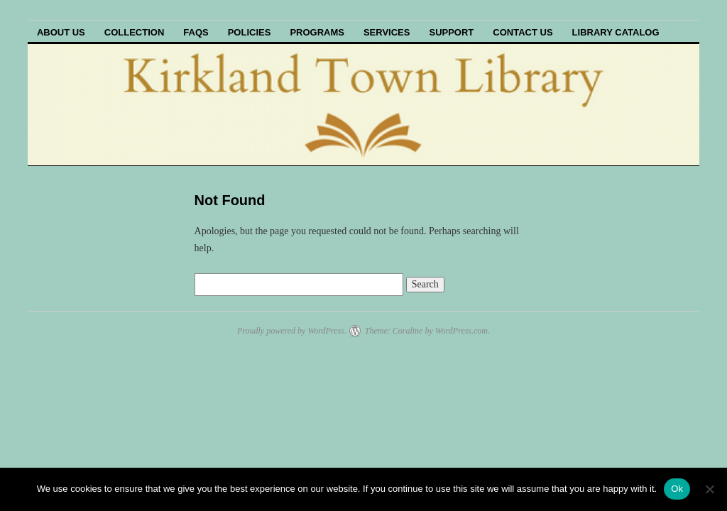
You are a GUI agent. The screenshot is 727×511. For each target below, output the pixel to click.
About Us (61, 32)
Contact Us (522, 32)
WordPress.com (461, 331)
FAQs (195, 32)
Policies (249, 32)
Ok (677, 488)
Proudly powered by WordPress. (291, 331)
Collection (134, 32)
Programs (317, 32)
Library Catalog (616, 32)
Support (451, 32)
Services (387, 32)
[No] (709, 489)
